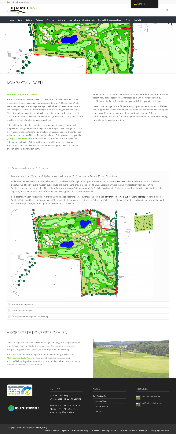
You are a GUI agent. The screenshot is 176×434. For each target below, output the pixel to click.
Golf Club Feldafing (100, 401)
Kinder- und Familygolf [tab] (20, 324)
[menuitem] (11, 19)
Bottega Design (42, 427)
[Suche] (167, 19)
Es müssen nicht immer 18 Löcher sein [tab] (28, 188)
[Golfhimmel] (22, 10)
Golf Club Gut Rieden (100, 406)
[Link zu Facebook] (163, 10)
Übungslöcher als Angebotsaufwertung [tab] (28, 336)
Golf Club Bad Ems (100, 396)
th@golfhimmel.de (65, 412)
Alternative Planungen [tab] (20, 330)
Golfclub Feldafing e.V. (152, 403)
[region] (88, 256)
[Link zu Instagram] (167, 10)
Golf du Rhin (97, 411)
